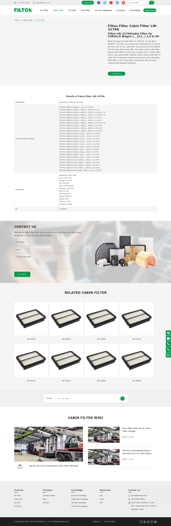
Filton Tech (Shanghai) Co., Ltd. (38, 521)
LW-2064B (31, 339)
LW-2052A (66, 339)
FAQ (101, 495)
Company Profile (49, 495)
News (45, 499)
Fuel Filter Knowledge (79, 506)
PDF (101, 502)
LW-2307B (66, 381)
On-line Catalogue (103, 10)
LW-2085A (101, 381)
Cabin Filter (58, 10)
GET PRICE (22, 274)
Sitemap (96, 521)
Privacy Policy (109, 521)
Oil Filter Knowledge (78, 502)
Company (120, 10)
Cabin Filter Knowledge (79, 499)
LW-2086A (136, 381)
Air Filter (44, 10)
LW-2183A (101, 339)
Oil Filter (72, 10)
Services (46, 502)
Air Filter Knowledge (78, 495)
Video (102, 499)
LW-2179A (40, 20)
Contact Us (87, 3)
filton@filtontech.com (43, 3)
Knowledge (135, 10)
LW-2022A (31, 381)
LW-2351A (136, 339)
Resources (150, 10)
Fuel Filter (85, 10)
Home (17, 20)
